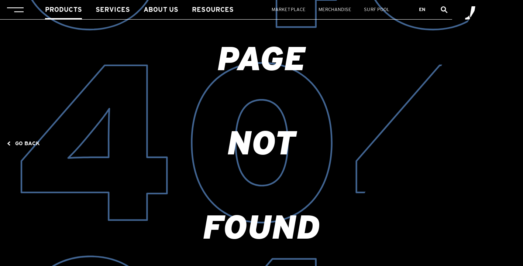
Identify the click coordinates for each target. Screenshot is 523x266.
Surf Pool (376, 9)
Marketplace (289, 9)
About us (161, 9)
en (422, 9)
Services (113, 9)
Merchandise (335, 9)
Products (63, 9)
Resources (213, 9)
